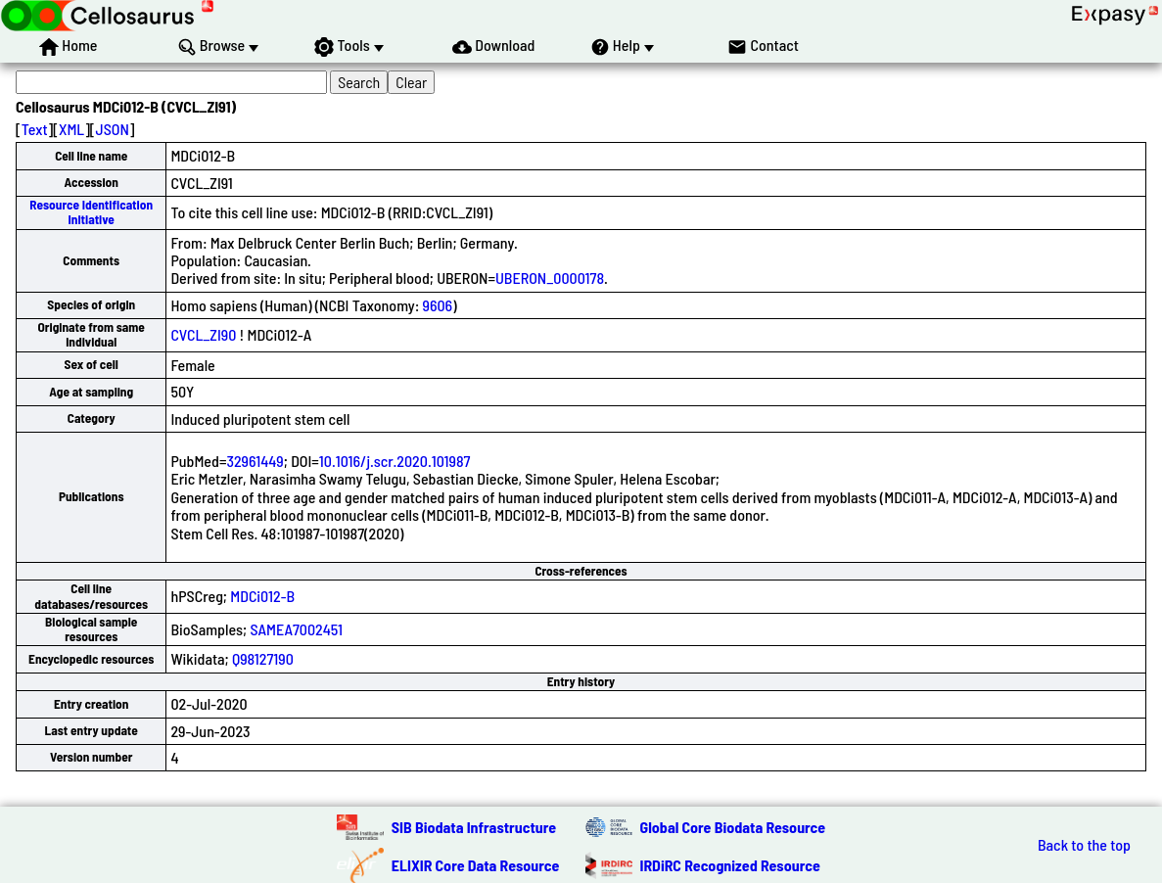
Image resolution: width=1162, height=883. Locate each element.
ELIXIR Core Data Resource (476, 865)
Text (35, 128)
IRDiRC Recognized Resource (730, 865)
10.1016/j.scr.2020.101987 (395, 460)
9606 (438, 305)
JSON (112, 128)
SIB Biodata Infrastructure (474, 826)
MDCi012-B (262, 595)
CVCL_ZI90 (203, 334)
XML (71, 128)
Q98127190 (263, 658)
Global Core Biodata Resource (733, 826)
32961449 (254, 460)
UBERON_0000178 (549, 277)
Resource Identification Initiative (91, 212)
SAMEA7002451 (296, 629)
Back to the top (1084, 845)
